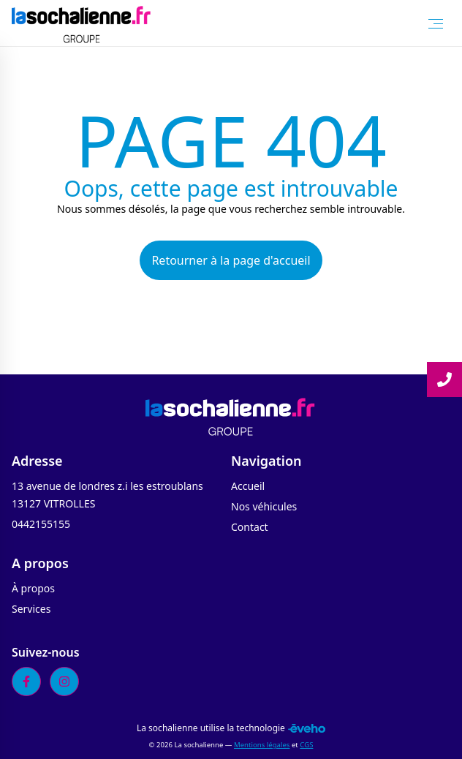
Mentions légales (261, 744)
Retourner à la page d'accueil (230, 260)
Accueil (248, 486)
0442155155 (41, 524)
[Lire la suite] (444, 379)
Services (31, 609)
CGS (306, 744)
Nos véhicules (264, 506)
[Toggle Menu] (435, 23)
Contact (249, 527)
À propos (33, 588)
